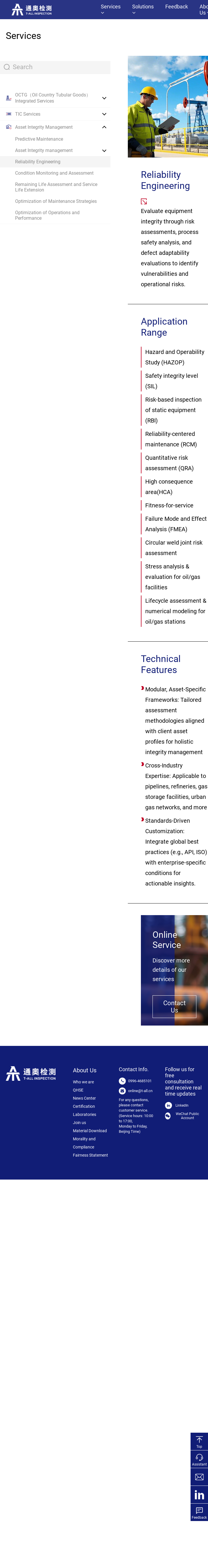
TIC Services (27, 114)
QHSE (78, 1090)
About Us (84, 1070)
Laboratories (84, 1114)
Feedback (176, 6)
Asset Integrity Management (44, 127)
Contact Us (174, 1006)
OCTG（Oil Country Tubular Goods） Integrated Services (53, 98)
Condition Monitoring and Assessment (54, 173)
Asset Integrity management (44, 150)
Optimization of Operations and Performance (47, 215)
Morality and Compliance (84, 1143)
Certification (84, 1106)
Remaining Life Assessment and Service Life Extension (56, 187)
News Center (84, 1098)
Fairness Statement (90, 1155)
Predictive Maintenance (39, 139)
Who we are (83, 1082)
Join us (79, 1122)
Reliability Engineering (37, 161)
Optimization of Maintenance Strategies (56, 201)
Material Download (90, 1130)
